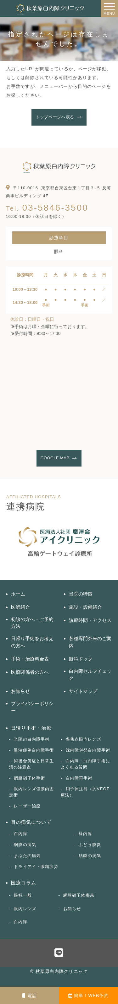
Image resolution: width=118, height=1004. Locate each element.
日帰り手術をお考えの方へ (32, 642)
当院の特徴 (81, 593)
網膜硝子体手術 (29, 778)
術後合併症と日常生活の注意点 (31, 763)
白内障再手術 (79, 778)
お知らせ (20, 691)
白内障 (20, 833)
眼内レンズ (25, 908)
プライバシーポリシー (32, 707)
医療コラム (24, 882)
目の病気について (31, 822)
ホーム (18, 593)
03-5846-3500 (47, 208)
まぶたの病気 (27, 855)
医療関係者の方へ (30, 672)
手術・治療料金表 (30, 658)
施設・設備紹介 (85, 607)
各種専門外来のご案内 (90, 642)
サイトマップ (83, 691)
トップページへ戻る (55, 117)
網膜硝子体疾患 (78, 895)
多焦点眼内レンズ (83, 739)
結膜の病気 (90, 855)
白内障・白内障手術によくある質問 (85, 763)
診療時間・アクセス (90, 620)
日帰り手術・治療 (31, 728)
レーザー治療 (27, 806)
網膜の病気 (25, 844)
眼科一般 (22, 895)
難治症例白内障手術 (34, 750)
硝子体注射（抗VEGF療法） (85, 791)
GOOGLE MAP (55, 458)
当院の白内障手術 (31, 739)
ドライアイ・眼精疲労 (36, 866)
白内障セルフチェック (90, 674)
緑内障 (85, 833)
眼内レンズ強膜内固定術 (31, 791)
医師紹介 (20, 607)
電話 (29, 995)
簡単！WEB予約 (88, 995)
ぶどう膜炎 (90, 844)
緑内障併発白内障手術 (88, 750)
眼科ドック (81, 658)
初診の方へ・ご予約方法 (32, 623)
